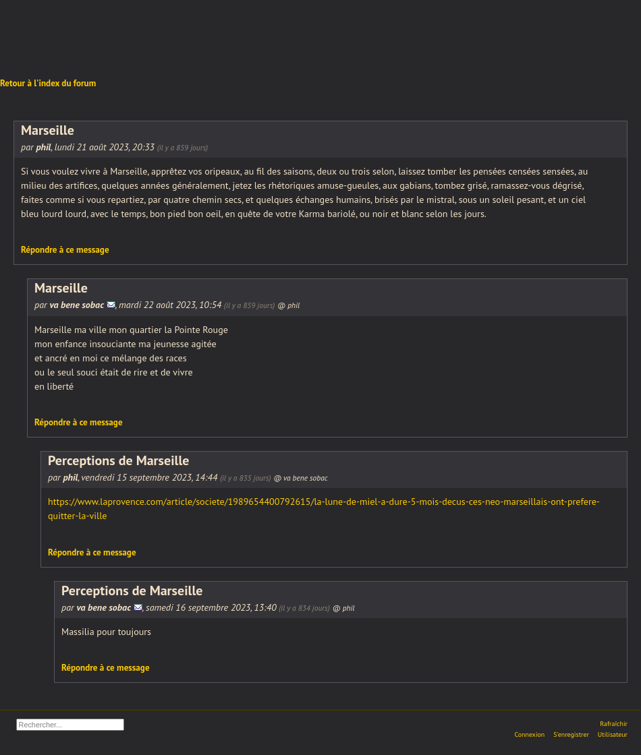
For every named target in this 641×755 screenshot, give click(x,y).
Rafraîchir (614, 723)
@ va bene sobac (300, 478)
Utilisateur (613, 734)
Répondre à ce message (65, 249)
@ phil (288, 305)
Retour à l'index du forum (48, 83)
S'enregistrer (571, 734)
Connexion (529, 734)
